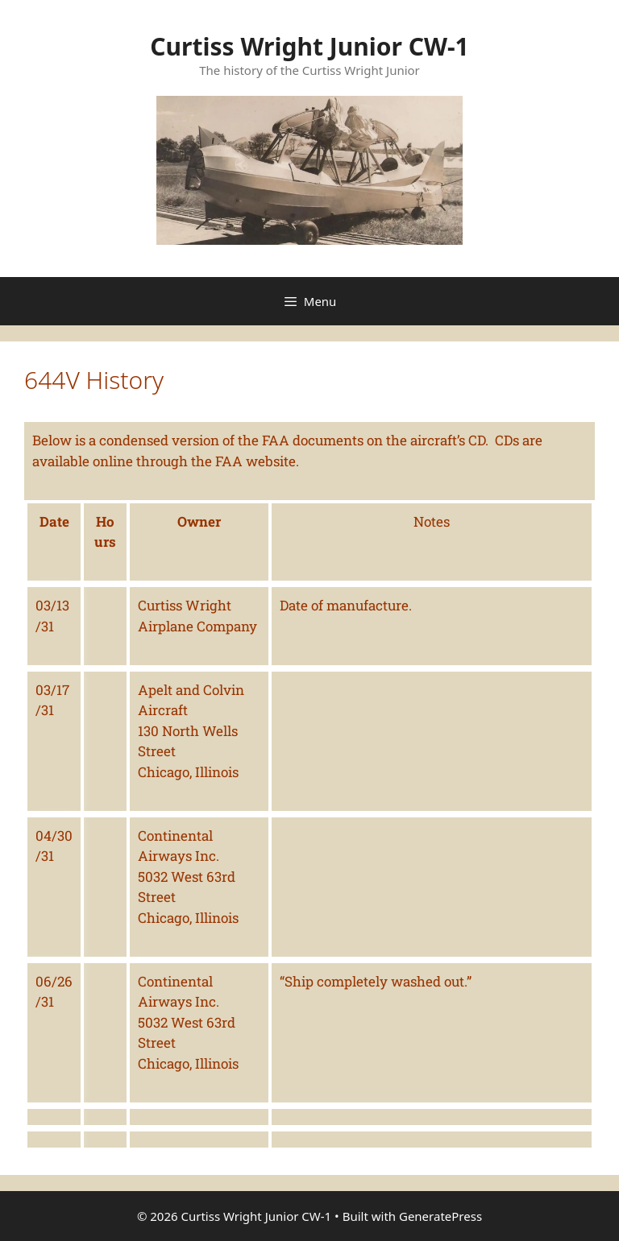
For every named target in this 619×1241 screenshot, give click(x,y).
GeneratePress (440, 1216)
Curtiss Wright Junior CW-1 (309, 46)
